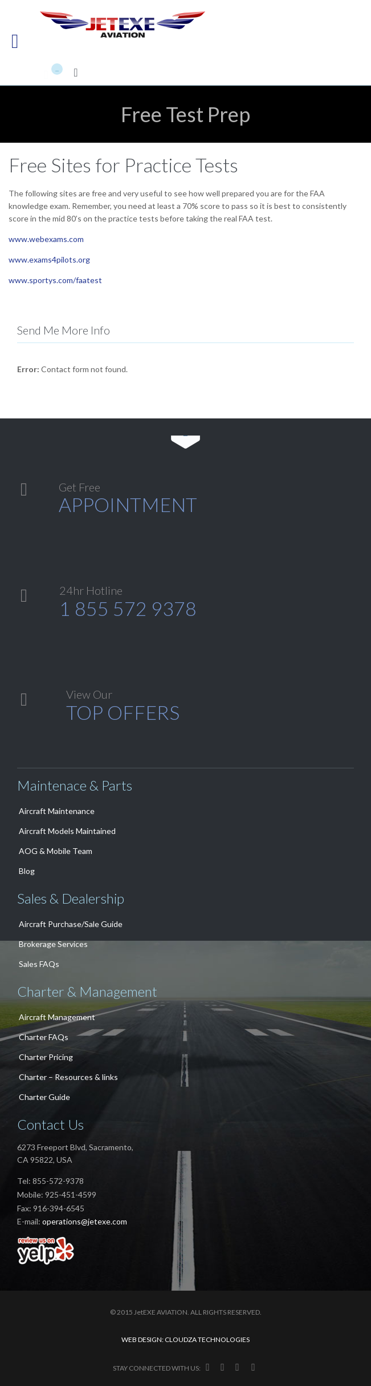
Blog (27, 871)
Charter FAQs (43, 1037)
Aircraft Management (57, 1017)
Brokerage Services (53, 944)
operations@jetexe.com (84, 1221)
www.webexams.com (46, 239)
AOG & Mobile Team (55, 851)
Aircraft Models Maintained (67, 831)
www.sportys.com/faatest (55, 280)
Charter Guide (44, 1097)
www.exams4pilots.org (49, 259)
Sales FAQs (39, 964)
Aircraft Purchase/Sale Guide (71, 924)
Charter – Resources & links (68, 1077)
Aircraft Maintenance (57, 811)
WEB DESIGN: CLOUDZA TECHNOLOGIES (185, 1339)
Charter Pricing (46, 1057)
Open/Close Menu (21, 43)
